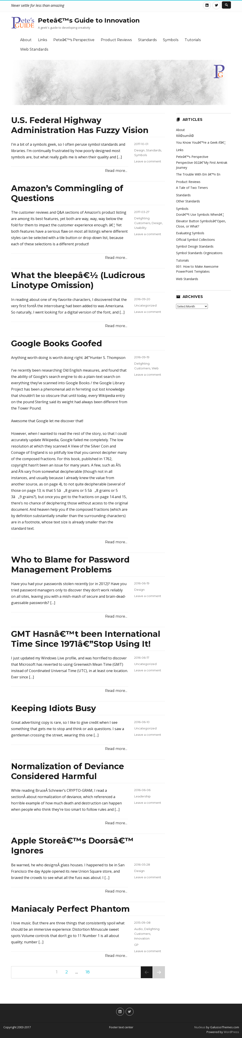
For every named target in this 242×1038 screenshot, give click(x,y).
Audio (138, 929)
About (26, 40)
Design (139, 150)
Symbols (170, 40)
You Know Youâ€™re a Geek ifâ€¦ (201, 142)
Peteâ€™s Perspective (73, 40)
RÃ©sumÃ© (185, 136)
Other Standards (188, 201)
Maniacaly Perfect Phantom (70, 909)
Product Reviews (116, 40)
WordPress (231, 1032)
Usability (140, 228)
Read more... (116, 171)
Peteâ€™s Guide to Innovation (89, 20)
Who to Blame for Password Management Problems (70, 564)
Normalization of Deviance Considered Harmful (67, 771)
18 (89, 972)
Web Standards (34, 49)
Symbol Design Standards (195, 246)
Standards (147, 40)
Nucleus (199, 1027)
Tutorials (193, 40)
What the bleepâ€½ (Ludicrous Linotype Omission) (78, 280)
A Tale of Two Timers (192, 187)
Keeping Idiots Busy (53, 708)
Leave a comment (147, 161)
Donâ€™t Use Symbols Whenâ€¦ (200, 214)
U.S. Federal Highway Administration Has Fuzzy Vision (79, 125)
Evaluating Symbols (190, 233)
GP (136, 945)
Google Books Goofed (56, 343)
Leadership (142, 796)
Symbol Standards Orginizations (199, 253)
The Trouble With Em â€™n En (198, 174)
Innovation (142, 938)
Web (155, 368)
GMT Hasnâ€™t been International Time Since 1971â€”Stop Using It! (85, 639)
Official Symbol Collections (195, 239)
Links (42, 40)
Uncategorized (145, 305)
